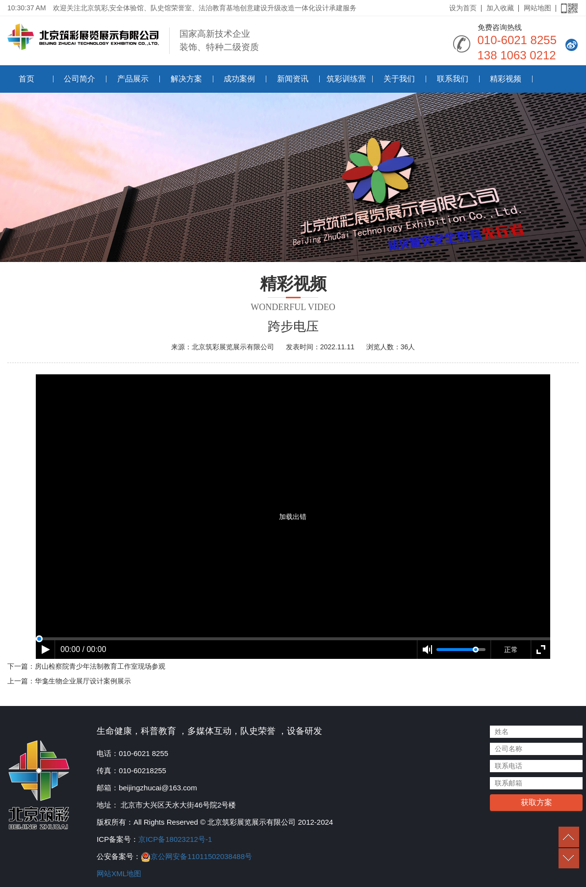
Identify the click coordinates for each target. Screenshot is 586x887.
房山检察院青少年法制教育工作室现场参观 (100, 666)
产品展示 (133, 79)
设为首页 (463, 8)
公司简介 (79, 79)
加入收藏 (500, 8)
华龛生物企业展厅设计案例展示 (83, 681)
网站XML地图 (119, 873)
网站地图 (537, 8)
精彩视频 (505, 79)
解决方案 (186, 79)
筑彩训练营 (346, 79)
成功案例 (239, 79)
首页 (26, 79)
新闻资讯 (292, 79)
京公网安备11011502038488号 (201, 856)
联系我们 (452, 79)
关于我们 (399, 79)
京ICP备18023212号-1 (175, 839)
